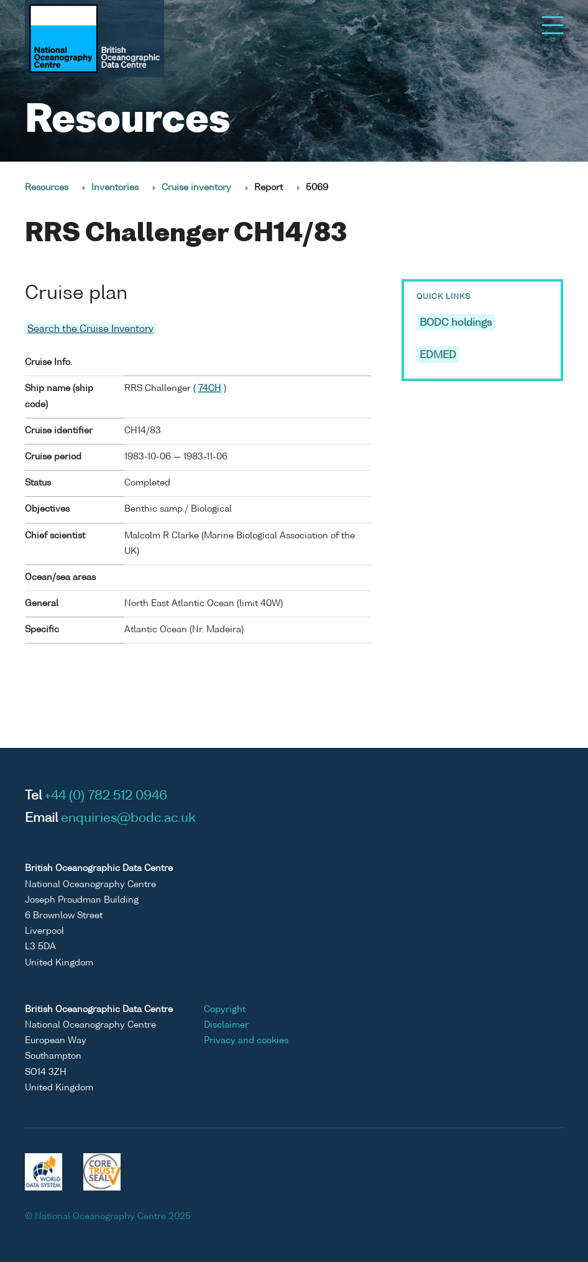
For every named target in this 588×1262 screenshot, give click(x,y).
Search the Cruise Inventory (90, 329)
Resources (46, 187)
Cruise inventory (196, 187)
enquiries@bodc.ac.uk (128, 819)
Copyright (225, 1009)
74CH (209, 388)
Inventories (115, 187)
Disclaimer (226, 1025)
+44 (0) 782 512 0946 (106, 796)
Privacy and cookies (246, 1040)
